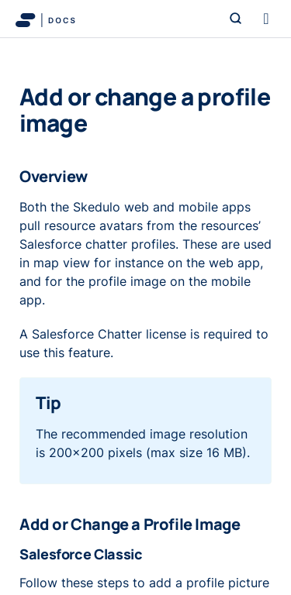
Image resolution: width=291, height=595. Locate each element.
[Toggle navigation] (266, 18)
